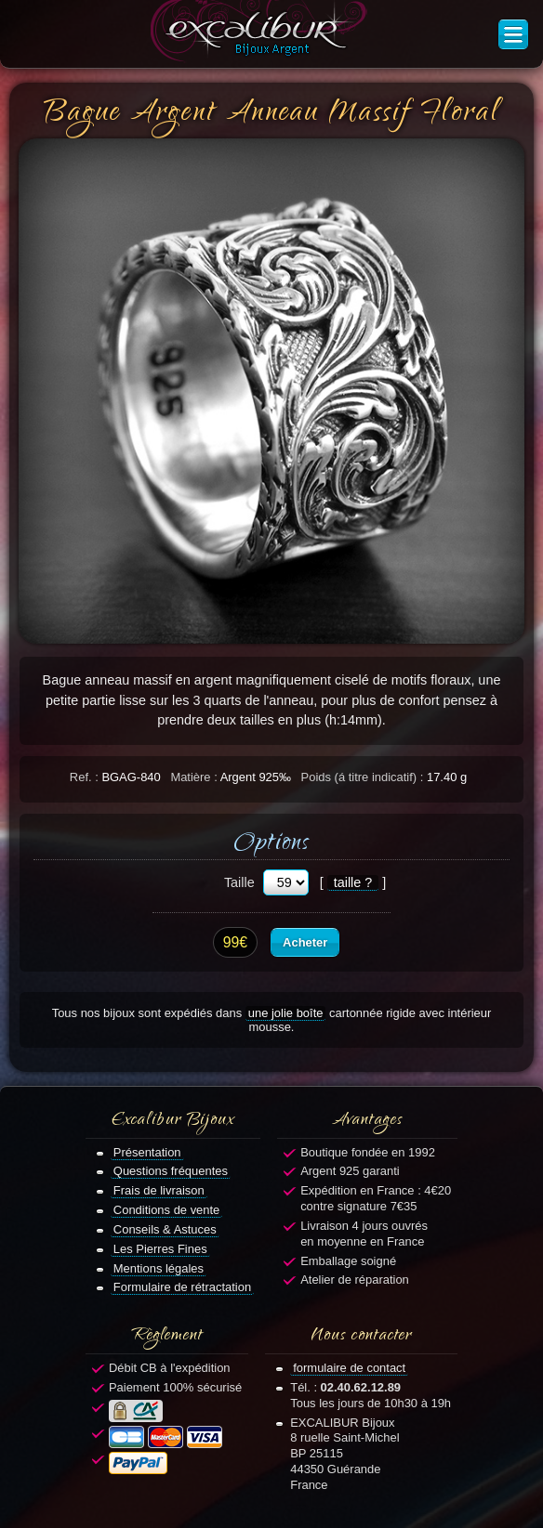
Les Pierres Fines (160, 1249)
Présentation (147, 1152)
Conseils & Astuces (165, 1229)
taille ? (353, 882)
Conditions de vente (166, 1210)
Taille (239, 882)
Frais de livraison (159, 1190)
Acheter (305, 942)
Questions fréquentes (170, 1171)
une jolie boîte (286, 1013)
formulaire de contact (349, 1368)
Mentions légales (158, 1268)
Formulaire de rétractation (182, 1287)
